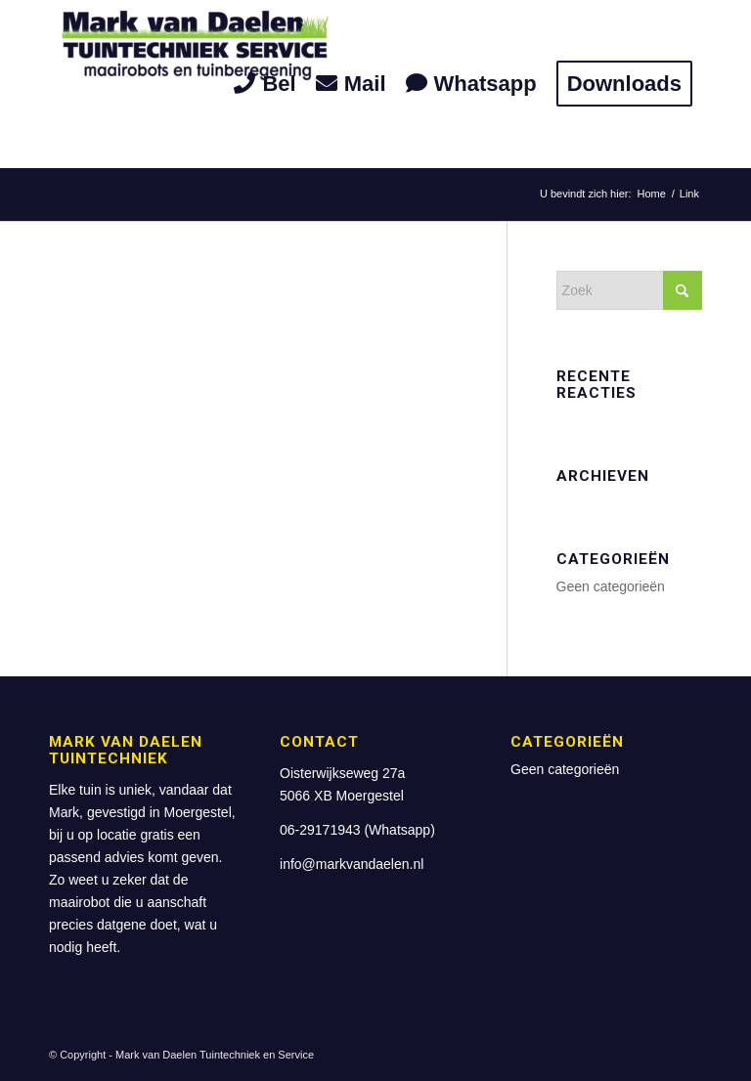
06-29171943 (320, 830)
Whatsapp (399, 830)
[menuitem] (264, 84)
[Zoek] (629, 290)
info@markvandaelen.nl (351, 864)
